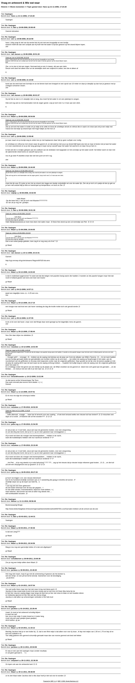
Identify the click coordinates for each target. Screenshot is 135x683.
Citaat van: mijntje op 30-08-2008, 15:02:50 (18, 213)
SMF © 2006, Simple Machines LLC (68, 681)
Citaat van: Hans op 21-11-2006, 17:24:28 (17, 410)
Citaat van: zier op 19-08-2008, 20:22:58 (17, 57)
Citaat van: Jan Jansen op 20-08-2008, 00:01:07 (19, 170)
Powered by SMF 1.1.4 (50, 681)
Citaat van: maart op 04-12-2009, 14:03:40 (17, 350)
